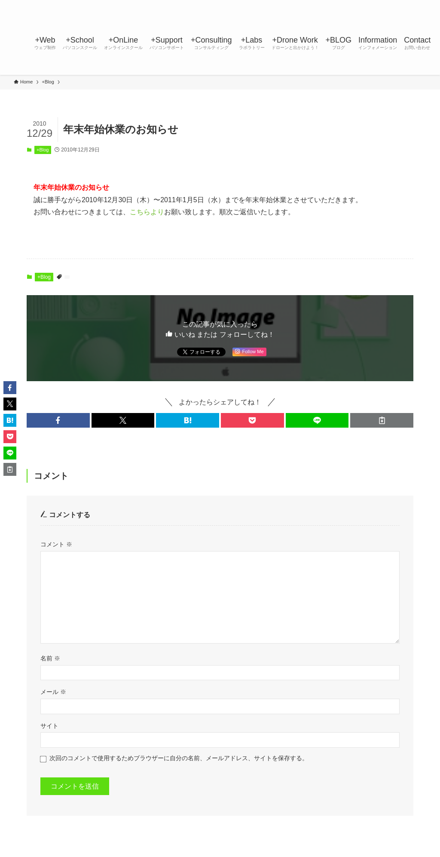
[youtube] (387, 4)
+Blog (43, 149)
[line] (376, 4)
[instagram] (364, 4)
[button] (58, 420)
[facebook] (342, 4)
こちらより (147, 212)
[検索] (420, 4)
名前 (50, 658)
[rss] (398, 4)
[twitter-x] (353, 4)
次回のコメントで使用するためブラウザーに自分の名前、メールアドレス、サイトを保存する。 (178, 758)
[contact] (409, 4)
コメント (56, 544)
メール (53, 691)
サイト (49, 725)
